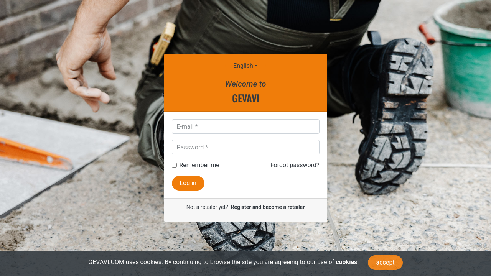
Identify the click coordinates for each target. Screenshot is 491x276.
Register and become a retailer (268, 207)
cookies (346, 262)
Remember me (199, 165)
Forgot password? (295, 165)
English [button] (243, 65)
